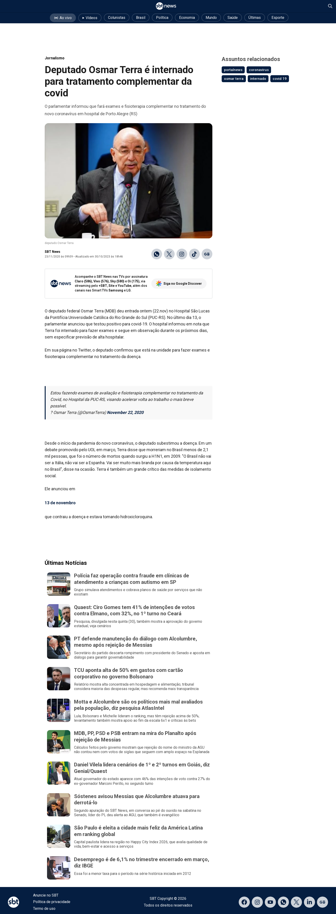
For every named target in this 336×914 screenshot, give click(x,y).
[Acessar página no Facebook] (244, 902)
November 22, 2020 (125, 412)
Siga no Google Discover (179, 283)
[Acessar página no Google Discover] (322, 902)
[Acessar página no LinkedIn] (309, 902)
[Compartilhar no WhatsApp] (156, 254)
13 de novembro (60, 502)
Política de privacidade (51, 902)
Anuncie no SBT (45, 895)
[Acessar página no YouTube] (270, 902)
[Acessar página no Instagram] (257, 902)
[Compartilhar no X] (169, 254)
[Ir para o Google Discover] (207, 254)
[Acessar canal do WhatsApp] (283, 902)
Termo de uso (44, 908)
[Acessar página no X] (296, 902)
